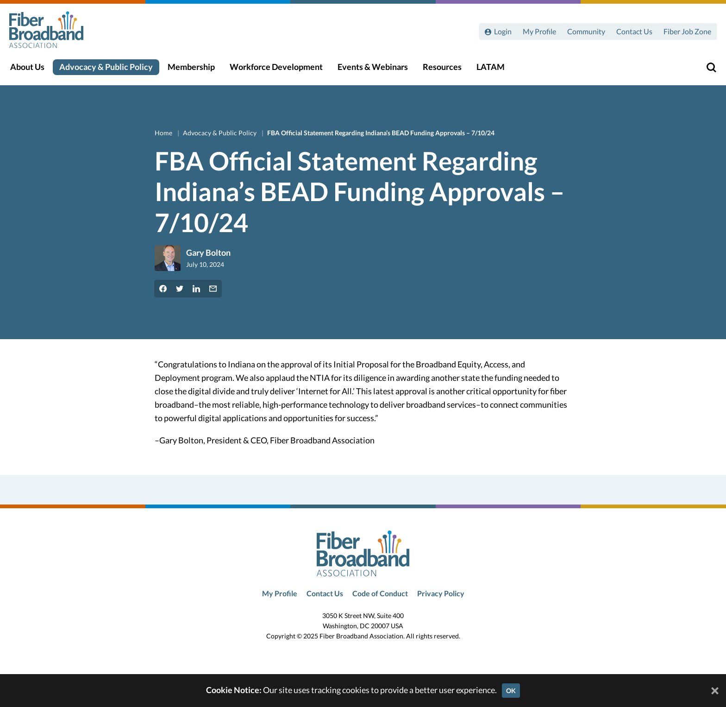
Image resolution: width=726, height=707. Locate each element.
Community (586, 31)
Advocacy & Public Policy (111, 70)
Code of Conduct (380, 593)
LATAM (496, 70)
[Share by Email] (213, 288)
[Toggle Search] (706, 70)
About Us (33, 70)
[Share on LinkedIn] (196, 288)
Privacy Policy (440, 593)
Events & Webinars (378, 70)
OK (511, 690)
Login (503, 31)
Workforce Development (281, 70)
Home (164, 133)
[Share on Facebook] (163, 288)
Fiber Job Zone (687, 31)
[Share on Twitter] (179, 288)
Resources (447, 70)
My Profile (539, 31)
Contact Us (634, 31)
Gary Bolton (208, 252)
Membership (196, 70)
